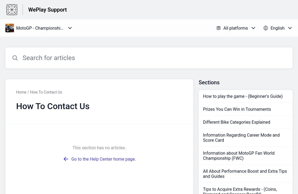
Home (21, 92)
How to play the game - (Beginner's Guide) (243, 96)
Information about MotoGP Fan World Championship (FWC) (239, 156)
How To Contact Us (46, 92)
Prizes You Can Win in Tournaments (237, 109)
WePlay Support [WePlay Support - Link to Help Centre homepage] (47, 9)
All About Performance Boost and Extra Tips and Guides (245, 174)
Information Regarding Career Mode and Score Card (241, 138)
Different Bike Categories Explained (236, 122)
